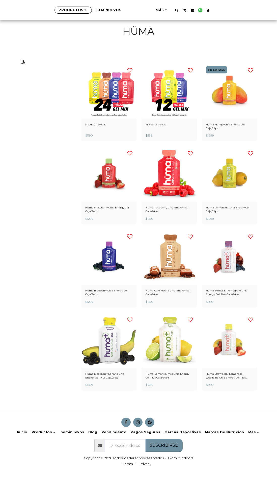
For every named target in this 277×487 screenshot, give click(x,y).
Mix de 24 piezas (98, 137)
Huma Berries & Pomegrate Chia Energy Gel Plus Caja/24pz (228, 310)
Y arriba (39, 100)
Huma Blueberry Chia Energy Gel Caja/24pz (108, 310)
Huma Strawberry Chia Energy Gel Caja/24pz (103, 224)
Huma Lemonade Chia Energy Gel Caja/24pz (224, 224)
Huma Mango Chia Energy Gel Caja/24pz (227, 139)
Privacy (145, 476)
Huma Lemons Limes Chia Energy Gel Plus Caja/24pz (166, 395)
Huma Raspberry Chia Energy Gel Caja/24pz (163, 224)
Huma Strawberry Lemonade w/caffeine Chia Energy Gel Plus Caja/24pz (228, 395)
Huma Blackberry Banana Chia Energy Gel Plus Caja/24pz (106, 395)
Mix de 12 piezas (158, 137)
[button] (201, 10)
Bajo (35, 87)
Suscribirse (164, 457)
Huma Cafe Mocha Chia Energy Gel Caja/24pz (164, 310)
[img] (108, 102)
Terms (128, 476)
